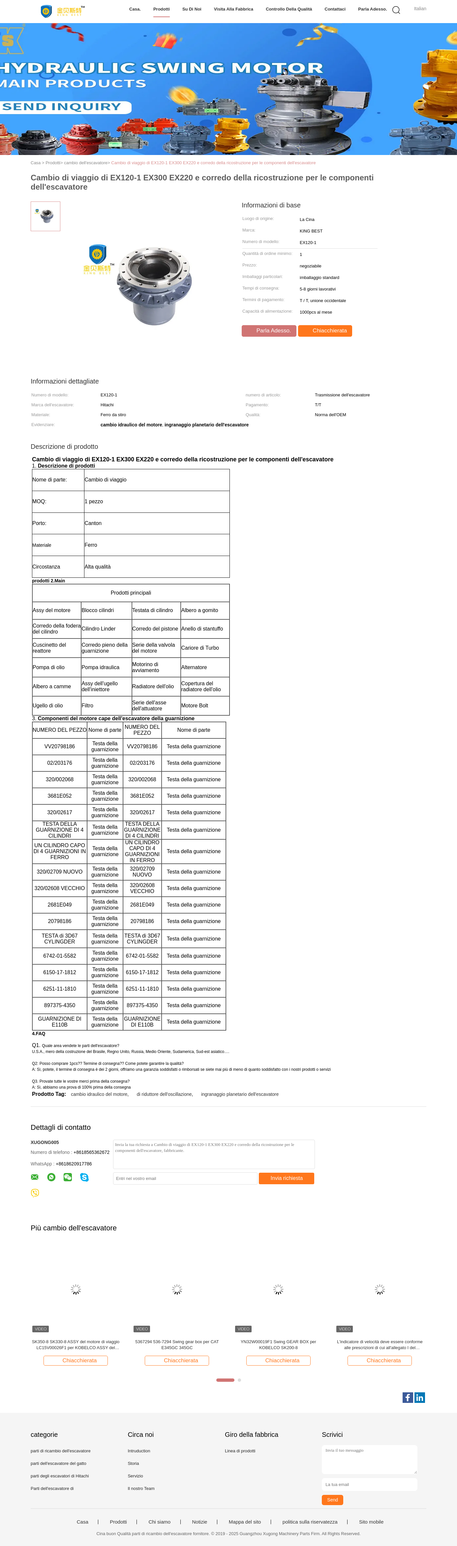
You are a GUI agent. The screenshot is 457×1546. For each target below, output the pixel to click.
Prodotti (161, 9)
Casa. (135, 9)
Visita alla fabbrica (234, 9)
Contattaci (335, 9)
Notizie (199, 1522)
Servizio (135, 1475)
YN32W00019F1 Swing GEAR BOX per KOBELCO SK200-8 (278, 1344)
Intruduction (139, 1450)
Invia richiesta (287, 1178)
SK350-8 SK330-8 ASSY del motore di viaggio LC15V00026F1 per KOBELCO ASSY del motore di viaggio (76, 1345)
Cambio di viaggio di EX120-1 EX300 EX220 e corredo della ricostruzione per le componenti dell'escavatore (213, 162)
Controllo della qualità (289, 9)
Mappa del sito (245, 1522)
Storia (133, 1463)
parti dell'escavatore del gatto (58, 1463)
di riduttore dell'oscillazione (164, 1094)
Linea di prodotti (240, 1450)
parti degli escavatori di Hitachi (60, 1475)
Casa (82, 1522)
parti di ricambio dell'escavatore (61, 1450)
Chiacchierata (326, 330)
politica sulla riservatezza (310, 1522)
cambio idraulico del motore (99, 1094)
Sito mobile (371, 1522)
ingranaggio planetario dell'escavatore (240, 1094)
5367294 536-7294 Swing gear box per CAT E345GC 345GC (177, 1344)
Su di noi (192, 9)
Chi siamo (159, 1522)
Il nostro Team (141, 1488)
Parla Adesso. (373, 9)
